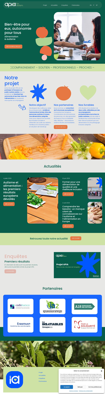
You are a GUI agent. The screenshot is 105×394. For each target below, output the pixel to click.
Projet (45, 5)
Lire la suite (9, 204)
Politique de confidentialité (86, 391)
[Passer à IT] (93, 5)
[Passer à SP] (96, 5)
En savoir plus (61, 127)
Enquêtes (65, 5)
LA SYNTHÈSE (10, 271)
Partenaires (75, 5)
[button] (101, 371)
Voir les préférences (94, 387)
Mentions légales (73, 391)
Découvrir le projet (13, 47)
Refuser (80, 387)
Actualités (54, 5)
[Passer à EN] (90, 5)
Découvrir (75, 238)
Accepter (67, 387)
